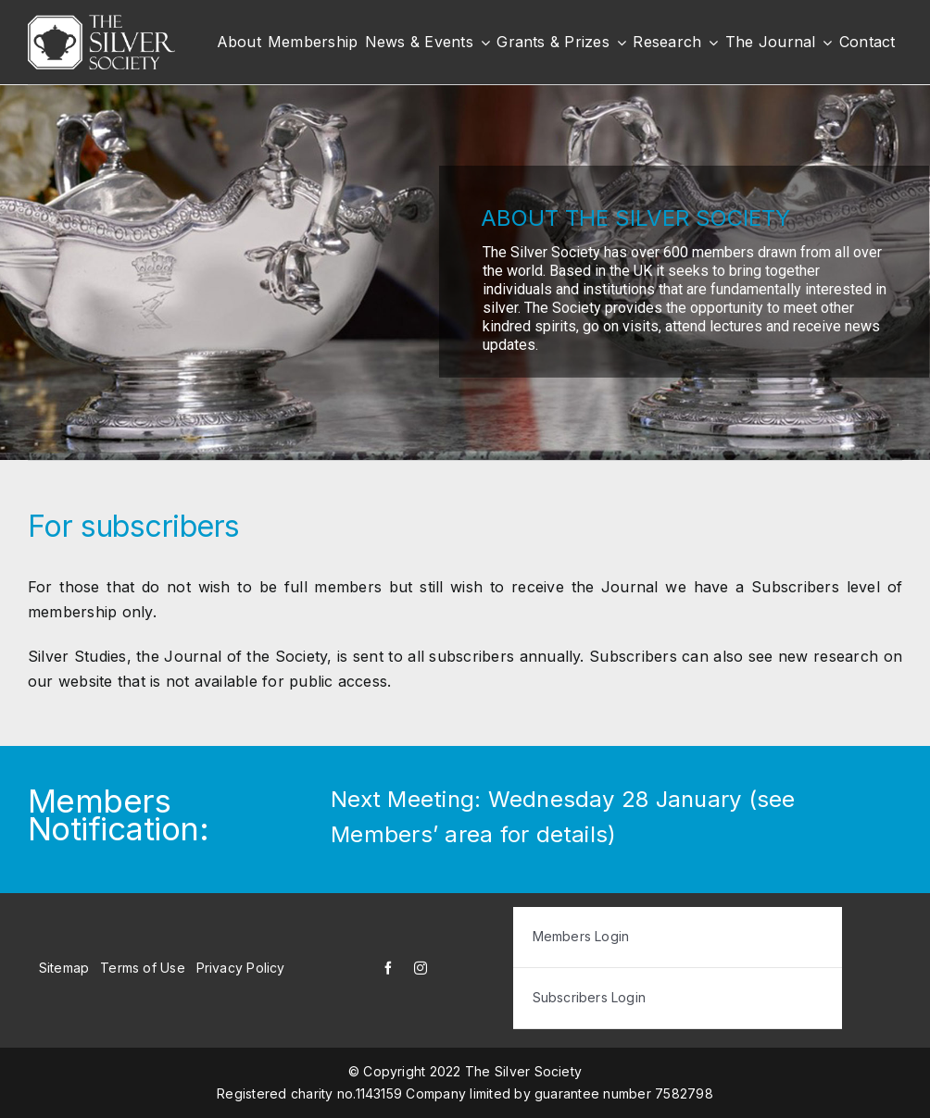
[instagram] (420, 968)
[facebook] (388, 968)
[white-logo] (101, 22)
